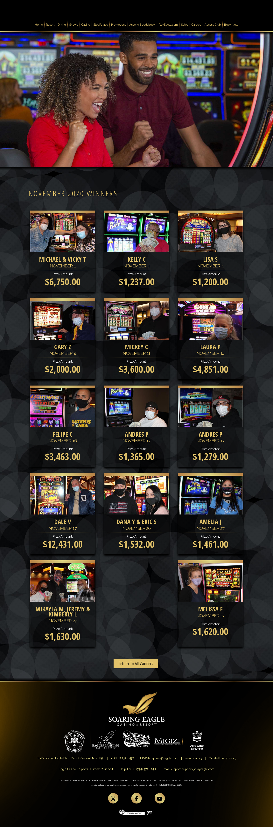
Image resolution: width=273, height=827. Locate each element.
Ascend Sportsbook (142, 24)
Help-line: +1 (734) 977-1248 (138, 769)
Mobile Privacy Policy (222, 758)
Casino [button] (85, 24)
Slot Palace (100, 24)
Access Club (213, 24)
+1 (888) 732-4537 (122, 758)
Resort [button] (50, 24)
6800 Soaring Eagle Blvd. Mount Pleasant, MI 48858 (70, 758)
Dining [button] (62, 24)
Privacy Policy (193, 758)
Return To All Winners (135, 663)
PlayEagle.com (168, 24)
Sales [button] (184, 24)
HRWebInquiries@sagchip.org (159, 758)
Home (39, 24)
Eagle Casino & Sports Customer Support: (86, 769)
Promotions (118, 24)
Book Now (231, 24)
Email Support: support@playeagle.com (188, 769)
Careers (196, 24)
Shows (73, 24)
